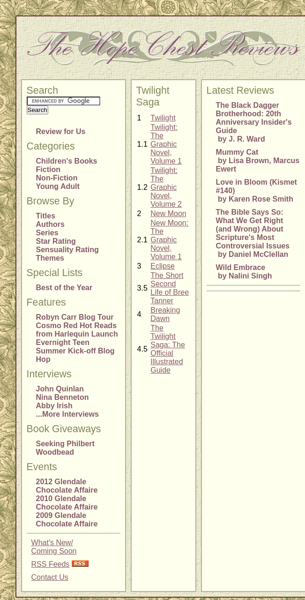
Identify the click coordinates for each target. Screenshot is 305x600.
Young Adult (58, 186)
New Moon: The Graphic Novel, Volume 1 (169, 240)
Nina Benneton (62, 397)
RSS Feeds (50, 564)
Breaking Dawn (165, 314)
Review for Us (61, 131)
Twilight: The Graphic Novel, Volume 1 (166, 144)
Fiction (48, 169)
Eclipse (162, 266)
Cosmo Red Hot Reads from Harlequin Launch (77, 330)
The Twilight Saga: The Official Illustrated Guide (167, 349)
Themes (50, 258)
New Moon (168, 214)
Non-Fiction (57, 178)
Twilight (162, 118)
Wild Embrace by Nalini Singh (244, 271)
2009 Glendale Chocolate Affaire (67, 519)
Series (47, 233)
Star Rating (56, 241)
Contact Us (49, 577)
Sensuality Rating (67, 250)
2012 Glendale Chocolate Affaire (67, 486)
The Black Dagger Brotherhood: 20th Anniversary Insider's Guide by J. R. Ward (254, 122)
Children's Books (66, 161)
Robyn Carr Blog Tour (75, 317)
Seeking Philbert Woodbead (65, 448)
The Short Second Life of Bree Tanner (169, 288)
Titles (46, 216)
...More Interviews (67, 414)
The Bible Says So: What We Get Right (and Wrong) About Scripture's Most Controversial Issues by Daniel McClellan (253, 233)
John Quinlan (60, 389)
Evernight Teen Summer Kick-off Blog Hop (75, 350)
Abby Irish (54, 406)
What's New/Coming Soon (54, 547)
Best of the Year (64, 288)
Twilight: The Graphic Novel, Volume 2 (166, 187)
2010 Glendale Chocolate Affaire (67, 503)
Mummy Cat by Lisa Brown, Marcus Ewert (258, 160)
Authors (50, 224)
